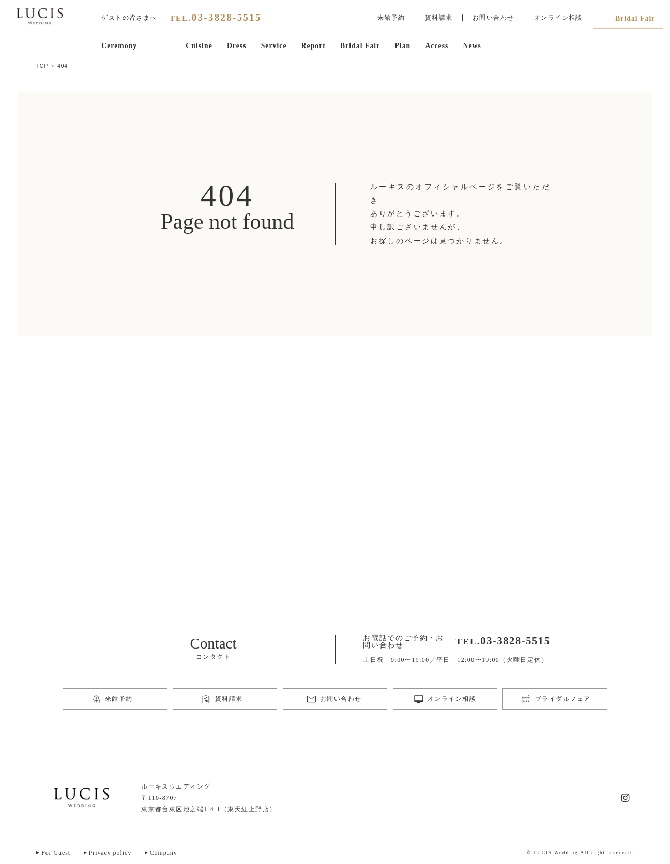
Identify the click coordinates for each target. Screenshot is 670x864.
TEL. (216, 17)
